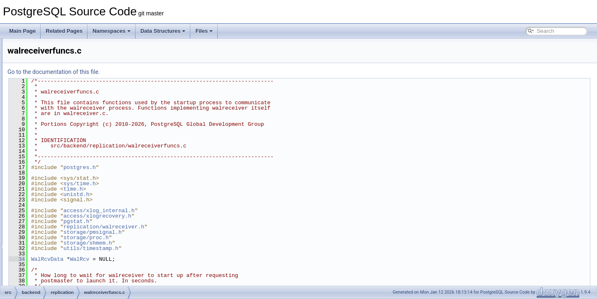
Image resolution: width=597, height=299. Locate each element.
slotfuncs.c (59, 129)
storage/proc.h (189, 237)
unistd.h (180, 194)
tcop (45, 221)
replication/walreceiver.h (207, 226)
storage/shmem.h (191, 243)
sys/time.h (183, 183)
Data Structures (163, 31)
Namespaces (111, 31)
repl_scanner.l (62, 111)
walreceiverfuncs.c (67, 166)
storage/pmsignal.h (196, 232)
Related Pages (64, 31)
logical (54, 93)
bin (37, 248)
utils (45, 239)
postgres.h (183, 167)
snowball (50, 193)
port (45, 47)
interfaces (45, 285)
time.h (177, 189)
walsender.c (60, 175)
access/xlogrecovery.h (201, 216)
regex (47, 66)
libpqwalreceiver (65, 84)
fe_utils (42, 267)
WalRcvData (151, 259)
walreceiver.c (61, 157)
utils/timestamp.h (194, 248)
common (43, 257)
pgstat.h (180, 221)
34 (120, 259)
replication (52, 75)
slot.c (53, 120)
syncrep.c (57, 139)
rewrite (48, 184)
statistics (50, 203)
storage (49, 212)
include (42, 276)
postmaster (53, 56)
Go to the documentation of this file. (157, 72)
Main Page (22, 31)
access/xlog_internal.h (202, 210)
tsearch (49, 230)
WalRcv (183, 259)
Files (204, 31)
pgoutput (57, 102)
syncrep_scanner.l (67, 148)
